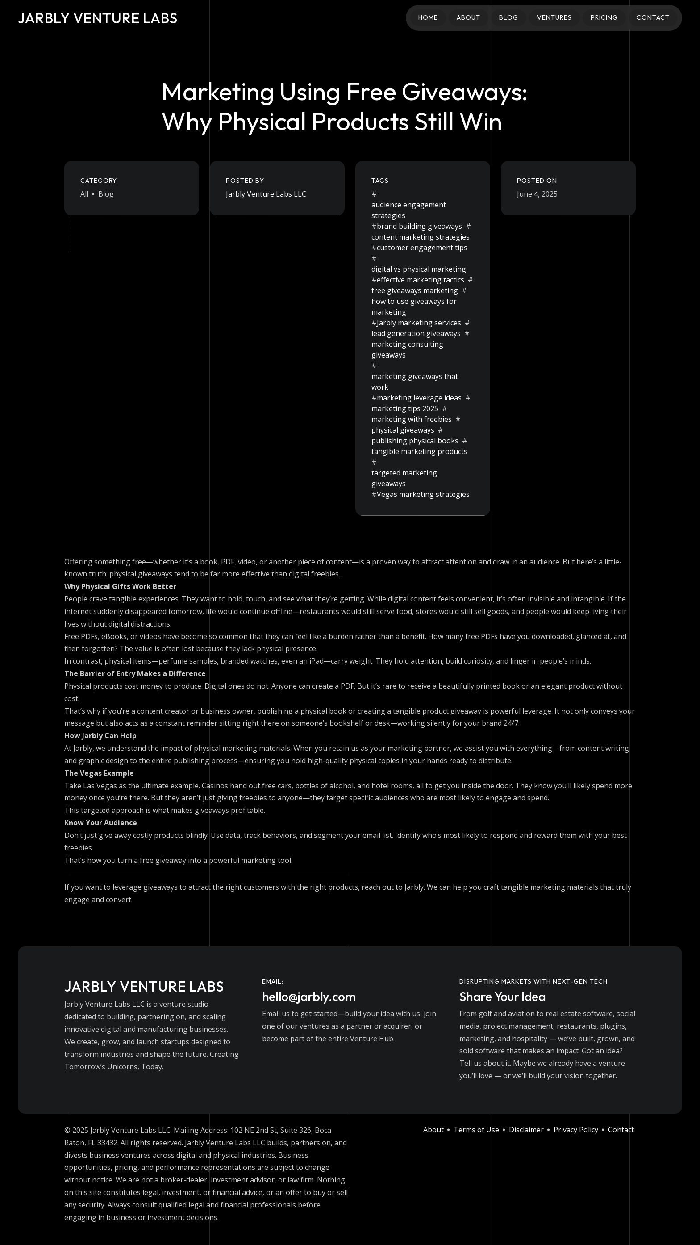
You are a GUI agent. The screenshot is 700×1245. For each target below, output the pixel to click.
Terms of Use (476, 1130)
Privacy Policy (576, 1130)
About (468, 17)
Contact (653, 17)
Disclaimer (526, 1130)
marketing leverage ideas (419, 398)
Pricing (604, 17)
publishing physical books (414, 441)
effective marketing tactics (420, 280)
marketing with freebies (411, 419)
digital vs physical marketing (418, 269)
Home (428, 17)
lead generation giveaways (416, 333)
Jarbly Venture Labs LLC (266, 194)
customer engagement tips (422, 247)
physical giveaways (402, 430)
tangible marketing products (419, 451)
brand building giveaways (419, 226)
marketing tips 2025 (404, 408)
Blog (508, 17)
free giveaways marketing (414, 290)
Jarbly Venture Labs (98, 18)
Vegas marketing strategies (423, 494)
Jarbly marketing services (419, 323)
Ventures (554, 17)
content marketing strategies (420, 237)
